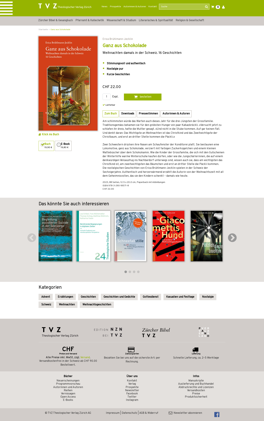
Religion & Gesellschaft (190, 20)
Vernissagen (68, 393)
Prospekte (115, 6)
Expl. (115, 96)
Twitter (132, 397)
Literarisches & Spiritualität (156, 20)
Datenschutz (129, 413)
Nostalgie (208, 297)
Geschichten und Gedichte (119, 297)
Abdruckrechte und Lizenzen (196, 387)
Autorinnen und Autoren (68, 387)
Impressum (113, 413)
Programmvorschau (68, 384)
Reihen (68, 390)
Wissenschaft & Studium (121, 20)
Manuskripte (196, 380)
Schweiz (46, 304)
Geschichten (88, 297)
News (104, 6)
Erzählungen (65, 297)
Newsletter (132, 390)
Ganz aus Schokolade (60, 29)
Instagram (132, 400)
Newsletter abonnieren (185, 413)
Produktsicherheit (196, 397)
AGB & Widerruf (148, 413)
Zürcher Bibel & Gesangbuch (55, 20)
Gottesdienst (150, 297)
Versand (85, 357)
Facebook (132, 393)
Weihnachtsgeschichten (96, 304)
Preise (196, 393)
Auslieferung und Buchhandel (196, 384)
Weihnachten (67, 304)
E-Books (68, 400)
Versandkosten (196, 390)
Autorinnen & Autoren (134, 6)
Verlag (132, 384)
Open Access (68, 397)
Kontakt (152, 6)
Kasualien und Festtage (180, 297)
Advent (45, 297)
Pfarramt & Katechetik (89, 20)
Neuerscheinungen (68, 380)
